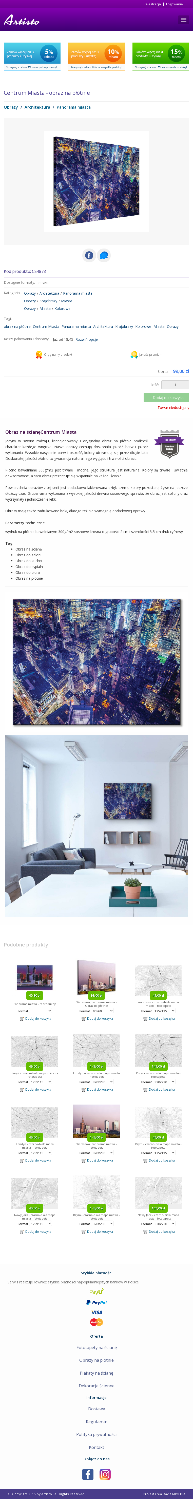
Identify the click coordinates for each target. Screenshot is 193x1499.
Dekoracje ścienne (96, 1386)
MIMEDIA (178, 1494)
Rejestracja (152, 4)
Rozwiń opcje (86, 339)
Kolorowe (62, 308)
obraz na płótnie (17, 326)
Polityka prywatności (96, 1434)
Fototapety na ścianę (96, 1347)
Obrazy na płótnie (96, 1360)
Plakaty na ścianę (96, 1373)
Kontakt (96, 1447)
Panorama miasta (74, 107)
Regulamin (96, 1422)
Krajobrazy (48, 300)
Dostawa (96, 1409)
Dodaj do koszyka (168, 397)
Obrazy (11, 107)
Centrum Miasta (46, 326)
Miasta (66, 300)
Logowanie (174, 4)
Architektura (37, 107)
